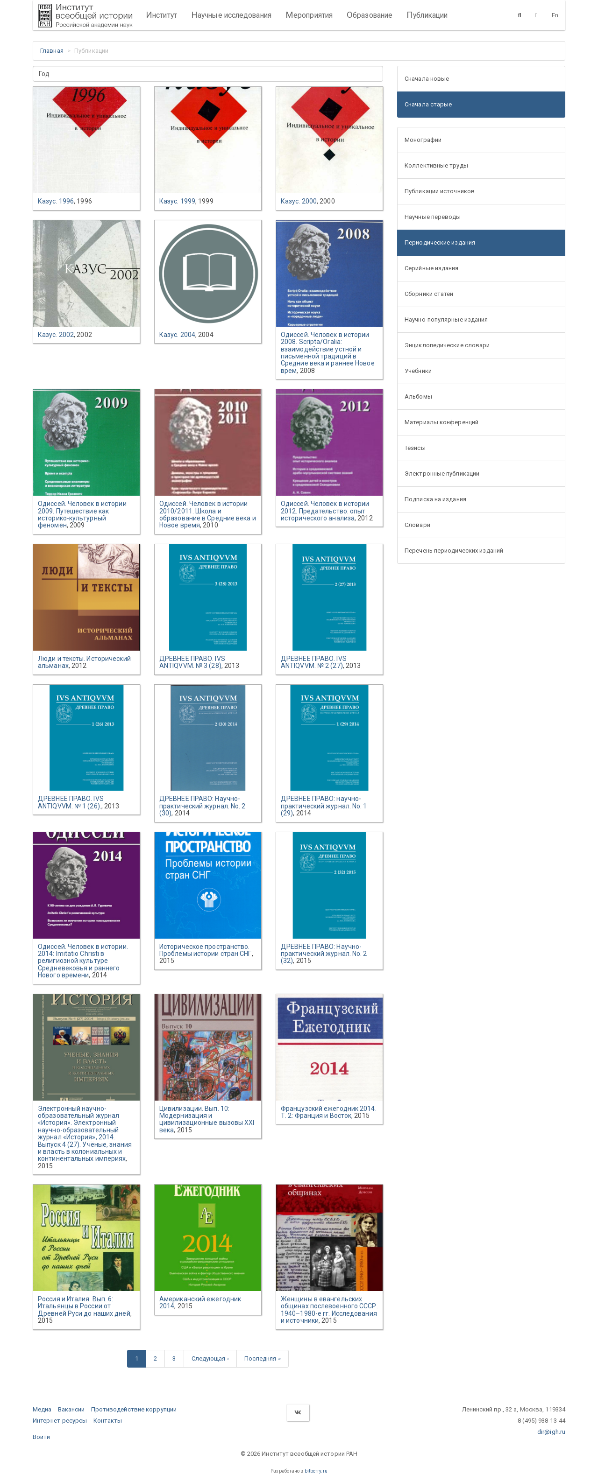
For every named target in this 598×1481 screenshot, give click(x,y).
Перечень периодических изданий (454, 550)
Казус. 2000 (299, 201)
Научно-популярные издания (446, 319)
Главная (52, 50)
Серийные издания (432, 268)
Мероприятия (309, 15)
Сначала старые (428, 104)
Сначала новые (427, 78)
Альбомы (418, 396)
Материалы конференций (441, 422)
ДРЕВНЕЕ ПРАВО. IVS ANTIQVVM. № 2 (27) (314, 662)
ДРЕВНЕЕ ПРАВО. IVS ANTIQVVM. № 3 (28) (192, 662)
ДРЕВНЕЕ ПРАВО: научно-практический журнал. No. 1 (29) (324, 806)
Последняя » (262, 1358)
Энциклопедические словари (447, 345)
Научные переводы (433, 216)
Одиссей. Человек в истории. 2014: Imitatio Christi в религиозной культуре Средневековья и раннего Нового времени (83, 961)
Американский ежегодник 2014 (200, 1302)
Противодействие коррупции (134, 1409)
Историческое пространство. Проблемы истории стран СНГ (205, 950)
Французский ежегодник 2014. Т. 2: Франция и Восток (329, 1112)
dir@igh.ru (551, 1431)
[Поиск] (519, 15)
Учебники (418, 370)
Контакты (107, 1420)
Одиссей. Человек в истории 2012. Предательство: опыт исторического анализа (325, 511)
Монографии (423, 139)
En (555, 15)
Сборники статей (429, 293)
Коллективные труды (436, 165)
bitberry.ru (316, 1471)
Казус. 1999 (177, 201)
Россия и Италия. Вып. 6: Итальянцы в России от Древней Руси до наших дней (84, 1306)
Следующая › (210, 1358)
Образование (369, 15)
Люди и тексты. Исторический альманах (84, 662)
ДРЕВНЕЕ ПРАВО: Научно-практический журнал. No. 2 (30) (202, 806)
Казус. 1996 (56, 201)
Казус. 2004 (177, 334)
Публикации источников (440, 191)
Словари (417, 524)
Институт (161, 15)
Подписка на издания (435, 499)
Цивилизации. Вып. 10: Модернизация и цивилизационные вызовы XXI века (207, 1119)
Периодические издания (440, 242)
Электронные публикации (442, 473)
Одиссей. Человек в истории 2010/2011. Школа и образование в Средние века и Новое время (207, 514)
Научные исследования (231, 15)
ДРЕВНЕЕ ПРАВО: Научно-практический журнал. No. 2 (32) (324, 954)
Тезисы (415, 447)
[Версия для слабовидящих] (536, 15)
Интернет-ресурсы (60, 1420)
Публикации (427, 15)
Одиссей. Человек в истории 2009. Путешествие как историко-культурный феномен (82, 514)
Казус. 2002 (56, 334)
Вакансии (71, 1409)
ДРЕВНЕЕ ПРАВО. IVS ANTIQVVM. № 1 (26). (71, 802)
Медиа (42, 1409)
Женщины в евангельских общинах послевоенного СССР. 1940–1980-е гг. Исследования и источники (329, 1309)
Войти (41, 1436)
